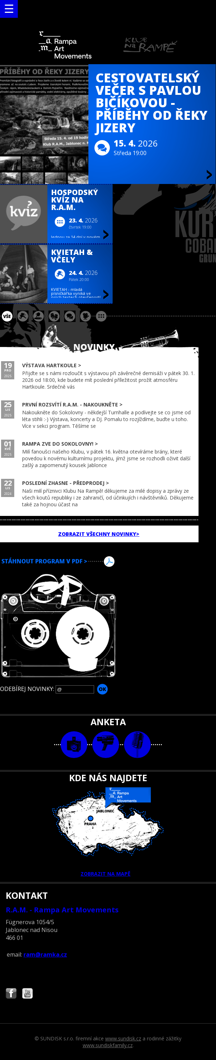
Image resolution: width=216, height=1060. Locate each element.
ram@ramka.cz (45, 954)
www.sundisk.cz (123, 1038)
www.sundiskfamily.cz (108, 1045)
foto (74, 744)
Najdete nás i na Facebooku (11, 994)
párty (38, 316)
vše (7, 316)
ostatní (101, 316)
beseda (70, 316)
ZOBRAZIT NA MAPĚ (108, 832)
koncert (23, 316)
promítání (85, 316)
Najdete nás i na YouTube (27, 994)
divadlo (54, 316)
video (105, 744)
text (137, 744)
